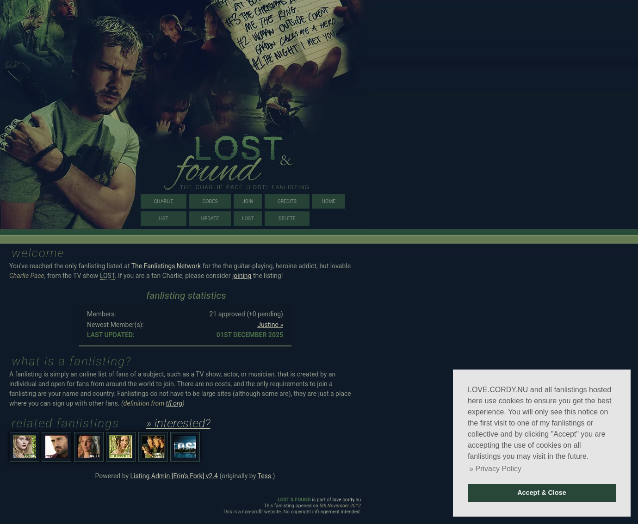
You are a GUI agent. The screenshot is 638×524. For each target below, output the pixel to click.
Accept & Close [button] (541, 492)
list (163, 219)
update (210, 219)
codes (210, 201)
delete (287, 219)
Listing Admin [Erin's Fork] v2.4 (174, 476)
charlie (163, 201)
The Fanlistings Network (166, 266)
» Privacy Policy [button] (495, 469)
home (328, 201)
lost (248, 219)
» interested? (178, 423)
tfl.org (174, 403)
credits (287, 201)
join (247, 201)
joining (241, 275)
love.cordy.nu (347, 500)
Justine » (270, 324)
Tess (265, 476)
